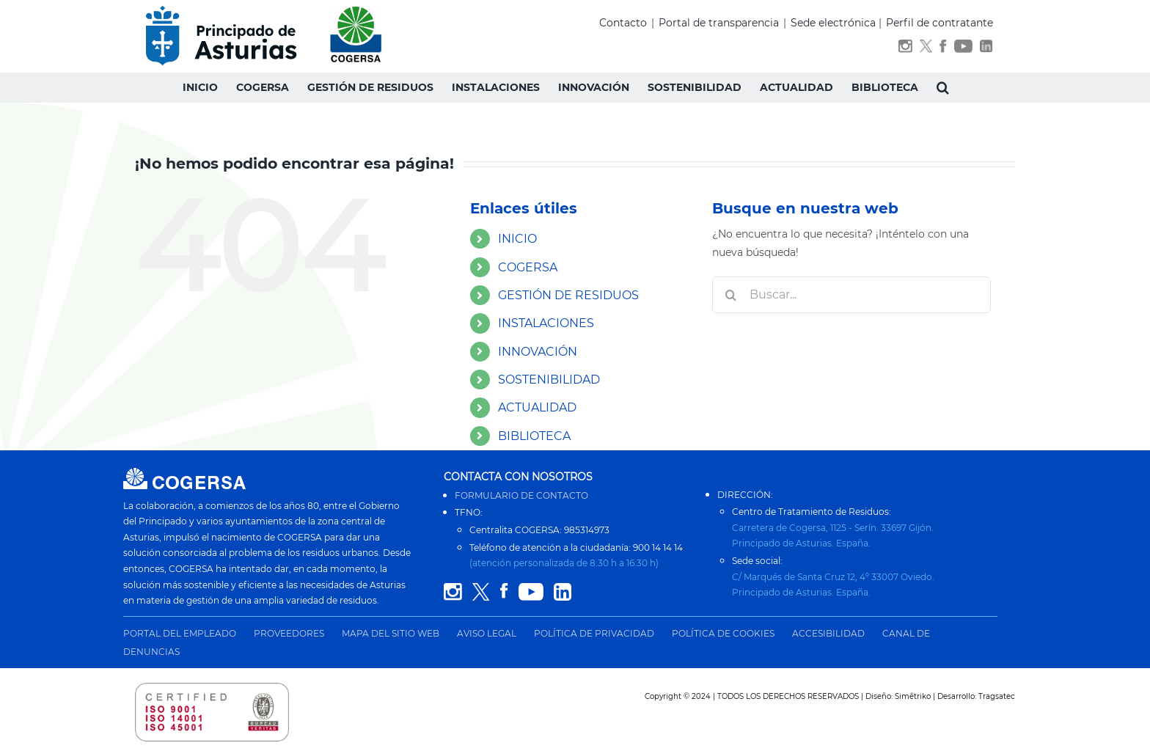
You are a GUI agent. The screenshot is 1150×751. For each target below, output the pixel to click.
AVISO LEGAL (486, 633)
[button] (943, 87)
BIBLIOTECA (534, 436)
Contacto (623, 22)
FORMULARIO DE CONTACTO (521, 495)
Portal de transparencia (719, 22)
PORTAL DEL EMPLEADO (179, 633)
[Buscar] (730, 294)
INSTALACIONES (546, 323)
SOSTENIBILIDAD (549, 380)
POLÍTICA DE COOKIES (723, 633)
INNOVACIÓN (537, 352)
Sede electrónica (833, 22)
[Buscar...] (851, 294)
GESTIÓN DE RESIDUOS (568, 295)
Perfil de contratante (939, 22)
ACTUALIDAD (537, 407)
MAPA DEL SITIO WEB (390, 633)
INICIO (517, 239)
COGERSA (527, 267)
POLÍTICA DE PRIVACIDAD (594, 633)
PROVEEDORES (289, 633)
